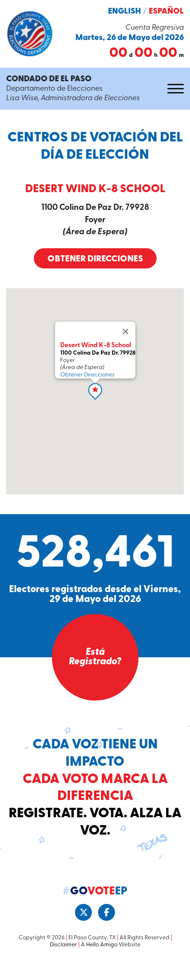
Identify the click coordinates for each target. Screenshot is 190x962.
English (124, 11)
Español (166, 11)
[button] (95, 391)
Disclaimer (63, 945)
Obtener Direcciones (95, 259)
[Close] (125, 331)
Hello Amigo (101, 945)
